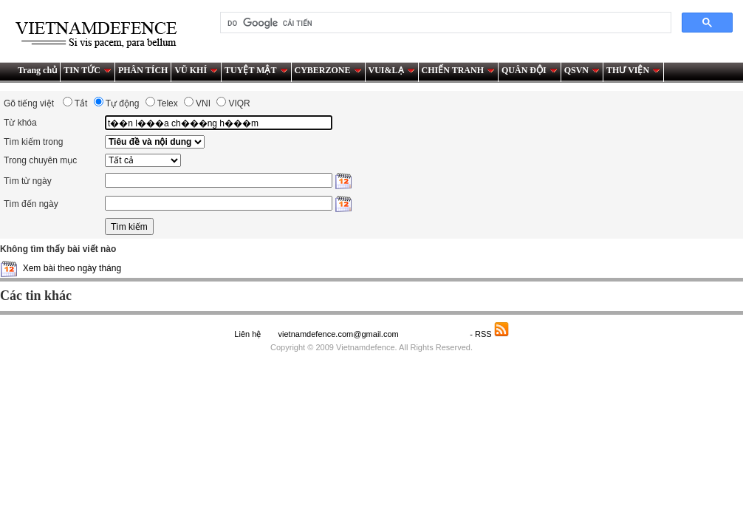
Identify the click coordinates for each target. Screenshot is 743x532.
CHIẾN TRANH (458, 70)
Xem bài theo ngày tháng (72, 268)
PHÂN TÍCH (143, 70)
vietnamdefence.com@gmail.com (339, 334)
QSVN (582, 70)
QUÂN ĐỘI (529, 70)
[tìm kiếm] (444, 23)
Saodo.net (435, 334)
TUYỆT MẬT (256, 70)
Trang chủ (37, 70)
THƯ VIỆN (633, 70)
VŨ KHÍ (196, 70)
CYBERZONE (328, 70)
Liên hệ (247, 334)
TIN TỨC (88, 70)
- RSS (489, 334)
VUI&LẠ (392, 70)
